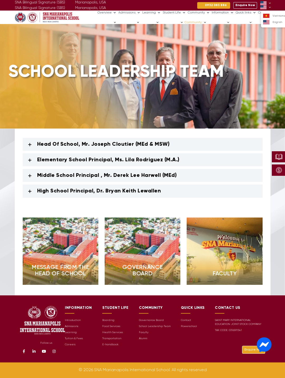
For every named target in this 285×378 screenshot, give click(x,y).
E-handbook (110, 344)
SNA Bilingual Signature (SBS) (40, 8)
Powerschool (189, 326)
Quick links (246, 12)
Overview (107, 12)
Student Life (174, 12)
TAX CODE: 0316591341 (228, 330)
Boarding (108, 320)
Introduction (73, 320)
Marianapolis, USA (90, 8)
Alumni (143, 338)
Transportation (111, 338)
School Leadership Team (155, 326)
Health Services (112, 332)
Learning (151, 12)
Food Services (111, 326)
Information (223, 12)
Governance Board (151, 320)
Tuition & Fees (74, 338)
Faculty (143, 332)
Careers (259, 22)
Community (199, 12)
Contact (186, 320)
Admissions (129, 12)
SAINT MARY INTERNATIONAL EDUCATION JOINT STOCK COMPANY (238, 322)
